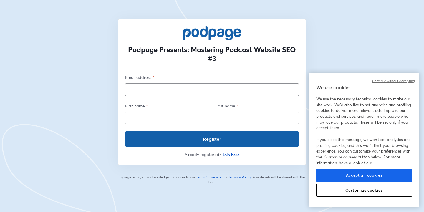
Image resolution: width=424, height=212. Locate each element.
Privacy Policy (240, 177)
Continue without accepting (393, 81)
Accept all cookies (364, 175)
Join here (231, 155)
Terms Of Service (209, 177)
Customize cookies (363, 190)
